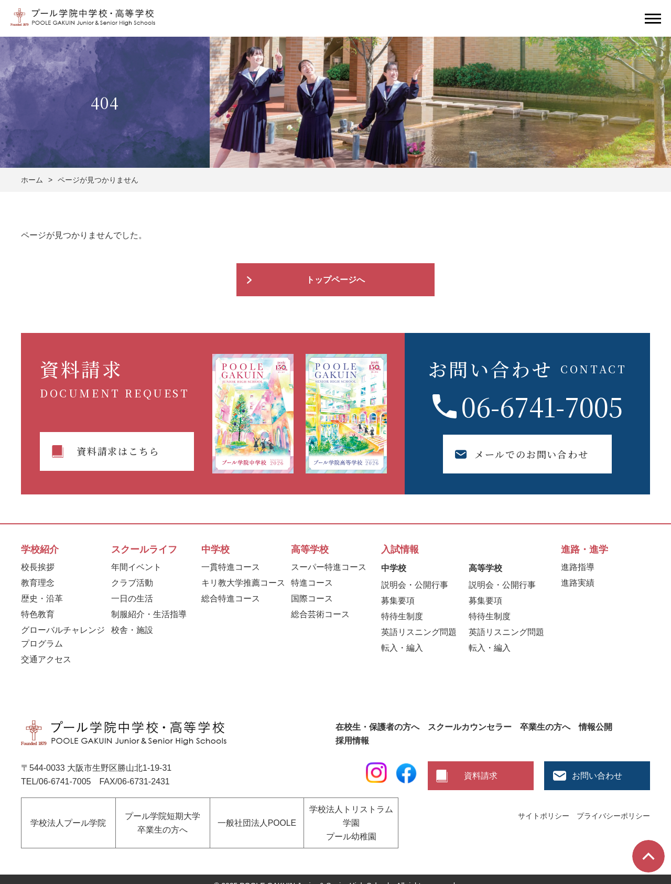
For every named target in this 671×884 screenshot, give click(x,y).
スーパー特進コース (328, 567)
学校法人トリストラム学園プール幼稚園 (351, 816)
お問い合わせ (597, 775)
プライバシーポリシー (613, 816)
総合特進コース (230, 598)
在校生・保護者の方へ (377, 727)
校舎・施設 (132, 630)
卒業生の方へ (545, 727)
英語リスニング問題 (419, 632)
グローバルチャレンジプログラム (63, 637)
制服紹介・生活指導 (149, 614)
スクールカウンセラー (470, 727)
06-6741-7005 (542, 406)
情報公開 (595, 727)
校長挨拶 (38, 567)
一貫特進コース (230, 567)
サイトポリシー (543, 816)
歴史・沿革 (42, 598)
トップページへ (335, 279)
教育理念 (38, 582)
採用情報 (352, 740)
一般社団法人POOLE (256, 816)
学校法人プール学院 (68, 816)
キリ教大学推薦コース (243, 582)
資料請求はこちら (118, 451)
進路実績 (577, 582)
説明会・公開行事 (414, 584)
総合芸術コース (320, 614)
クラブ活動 (132, 582)
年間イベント (136, 567)
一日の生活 (132, 598)
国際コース (312, 598)
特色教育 (38, 614)
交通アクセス (46, 659)
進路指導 (577, 567)
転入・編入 (402, 647)
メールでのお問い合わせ (512, 454)
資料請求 (480, 775)
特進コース (312, 582)
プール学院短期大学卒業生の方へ (162, 816)
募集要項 (398, 600)
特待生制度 (402, 616)
